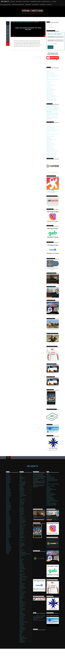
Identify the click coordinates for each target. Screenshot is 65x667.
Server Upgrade (28, 4)
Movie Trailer (22, 584)
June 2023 (7, 530)
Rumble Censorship (23, 621)
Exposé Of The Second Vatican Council (18, 4)
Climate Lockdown (22, 517)
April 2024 (7, 519)
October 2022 (8, 539)
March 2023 (8, 534)
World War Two (22, 659)
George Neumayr (22, 546)
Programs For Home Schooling (51, 107)
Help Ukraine (22, 550)
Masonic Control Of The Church (36, 1)
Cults (20, 524)
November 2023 (8, 525)
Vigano (21, 653)
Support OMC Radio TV (50, 112)
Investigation (21, 554)
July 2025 (7, 502)
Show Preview (22, 634)
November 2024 (8, 511)
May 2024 (7, 518)
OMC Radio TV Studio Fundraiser (51, 103)
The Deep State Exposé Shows (51, 113)
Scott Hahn (21, 630)
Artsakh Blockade (22, 502)
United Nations (22, 648)
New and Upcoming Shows (51, 99)
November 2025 (8, 497)
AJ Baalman (12, 53)
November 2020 (8, 566)
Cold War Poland (22, 520)
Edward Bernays (22, 535)
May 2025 (7, 504)
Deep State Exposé (26, 1)
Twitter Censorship (22, 646)
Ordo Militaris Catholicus (23, 595)
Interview (21, 553)
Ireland (21, 557)
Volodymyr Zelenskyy (23, 656)
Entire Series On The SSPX (46, 1)
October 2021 (8, 553)
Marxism (21, 569)
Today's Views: (49, 43)
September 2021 (8, 554)
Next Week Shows (49, 102)
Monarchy (21, 581)
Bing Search (21, 505)
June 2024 (7, 517)
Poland (21, 600)
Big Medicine (22, 504)
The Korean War (22, 642)
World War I (21, 657)
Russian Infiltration (22, 623)
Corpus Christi (22, 521)
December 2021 (8, 551)
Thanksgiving (22, 641)
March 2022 (8, 547)
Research (21, 618)
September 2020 (8, 568)
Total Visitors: (48, 45)
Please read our (52, 61)
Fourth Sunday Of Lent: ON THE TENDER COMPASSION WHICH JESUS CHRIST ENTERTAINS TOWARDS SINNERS (53, 132)
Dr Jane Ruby (22, 532)
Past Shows (13, 1)
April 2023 (7, 533)
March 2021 (8, 561)
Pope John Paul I (22, 604)
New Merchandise (22, 587)
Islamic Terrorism (22, 558)
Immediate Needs (43, 4)
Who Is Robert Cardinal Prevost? (6, 4)
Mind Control (22, 577)
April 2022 (7, 546)
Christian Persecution (27, 40)
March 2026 (8, 493)
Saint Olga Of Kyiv (22, 627)
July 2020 (7, 570)
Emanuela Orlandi (22, 538)
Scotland (21, 629)
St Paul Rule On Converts (23, 640)
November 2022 (8, 538)
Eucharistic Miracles (23, 539)
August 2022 (8, 542)
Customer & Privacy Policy (50, 90)
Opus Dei (21, 593)
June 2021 (7, 558)
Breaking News (20, 40)
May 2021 (7, 559)
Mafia (20, 566)
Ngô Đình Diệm (22, 589)
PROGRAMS (48, 105)
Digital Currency (22, 528)
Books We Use (50, 4)
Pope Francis (21, 603)
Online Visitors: (49, 42)
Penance (21, 599)
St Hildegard (54, 1)
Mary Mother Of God (23, 570)
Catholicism (21, 509)
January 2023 (8, 536)
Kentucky (21, 565)
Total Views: (48, 44)
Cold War (21, 519)
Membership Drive (22, 573)
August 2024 (8, 514)
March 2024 (8, 520)
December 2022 (8, 537)
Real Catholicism (49, 110)
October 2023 (8, 526)
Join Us (48, 96)
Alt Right (21, 494)
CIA (32, 40)
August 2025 (8, 501)
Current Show (36, 40)
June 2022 (7, 544)
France (21, 542)
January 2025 (8, 509)
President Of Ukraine (23, 610)
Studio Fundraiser (36, 4)
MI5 (20, 574)
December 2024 (8, 510)
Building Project (22, 508)
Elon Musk (21, 536)
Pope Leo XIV (21, 607)
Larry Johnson (38, 634)
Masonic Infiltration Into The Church (25, 572)
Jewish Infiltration (22, 562)
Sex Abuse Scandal (22, 633)
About (47, 87)
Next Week (21, 588)
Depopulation (22, 527)
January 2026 (8, 495)
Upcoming (21, 649)
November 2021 (8, 552)
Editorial (21, 534)
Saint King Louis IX (22, 626)
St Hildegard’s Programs (50, 111)
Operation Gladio (22, 592)
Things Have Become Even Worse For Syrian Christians (28, 47)
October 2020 (8, 567)
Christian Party (22, 512)
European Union (22, 540)
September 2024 (8, 513)
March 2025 (8, 506)
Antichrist (12, 40)
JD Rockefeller (22, 561)
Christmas (21, 515)
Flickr (41, 634)
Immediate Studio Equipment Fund (52, 94)
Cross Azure (21, 523)
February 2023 (8, 535)
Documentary (22, 531)
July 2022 (7, 543)
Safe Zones (21, 625)
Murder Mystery (22, 585)
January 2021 (8, 563)
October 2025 (8, 498)
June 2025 (7, 503)
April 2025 (7, 505)
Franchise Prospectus (23, 543)
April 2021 (7, 560)
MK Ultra (21, 580)
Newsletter (48, 155)
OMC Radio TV (5, 1)
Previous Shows (49, 104)
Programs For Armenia (50, 106)
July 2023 (7, 529)
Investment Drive (22, 555)
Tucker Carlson (22, 645)
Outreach (21, 596)
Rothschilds (21, 619)
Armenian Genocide (23, 500)
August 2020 (8, 569)
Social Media (21, 638)
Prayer (21, 608)
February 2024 (8, 521)
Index (47, 95)
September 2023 (8, 527)
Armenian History (22, 501)
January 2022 (8, 550)
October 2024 (8, 512)
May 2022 (7, 545)
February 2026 (8, 494)
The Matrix (21, 644)
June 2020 (7, 571)
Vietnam (21, 652)
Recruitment (21, 614)
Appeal (16, 40)
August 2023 (8, 528)
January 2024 (8, 522)
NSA (20, 591)
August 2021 (8, 555)
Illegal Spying (22, 551)
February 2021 (8, 562)
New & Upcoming (19, 1)
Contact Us (48, 89)
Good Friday (21, 547)
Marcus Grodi (22, 568)
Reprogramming (22, 615)
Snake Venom (22, 637)
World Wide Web (22, 660)
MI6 (20, 576)
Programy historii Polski (50, 163)
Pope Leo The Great (22, 606)
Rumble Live (21, 622)
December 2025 (8, 496)
